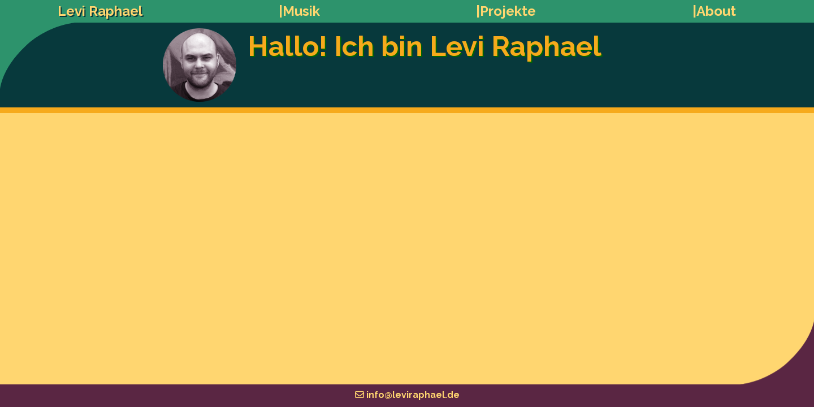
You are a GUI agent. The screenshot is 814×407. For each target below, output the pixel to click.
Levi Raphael (100, 11)
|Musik (299, 11)
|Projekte (506, 11)
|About (714, 11)
